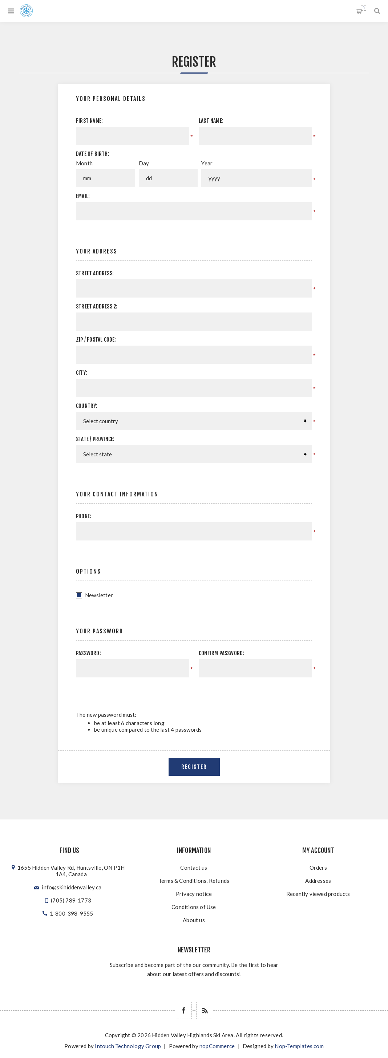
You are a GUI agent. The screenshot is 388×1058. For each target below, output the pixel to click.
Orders (318, 867)
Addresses (318, 880)
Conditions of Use (193, 907)
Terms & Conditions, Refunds (193, 880)
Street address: (95, 273)
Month (84, 163)
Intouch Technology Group (128, 1046)
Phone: (83, 516)
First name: (89, 120)
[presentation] (250, 691)
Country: (87, 405)
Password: (88, 653)
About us (194, 920)
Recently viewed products (318, 893)
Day (144, 163)
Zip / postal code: (96, 339)
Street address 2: (96, 306)
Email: (83, 196)
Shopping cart (363, 8)
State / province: (95, 439)
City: (81, 372)
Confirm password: (221, 653)
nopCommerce (217, 1046)
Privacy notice (194, 893)
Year (207, 163)
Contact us (193, 867)
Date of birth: (92, 153)
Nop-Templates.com (299, 1046)
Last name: (211, 120)
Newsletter (99, 595)
